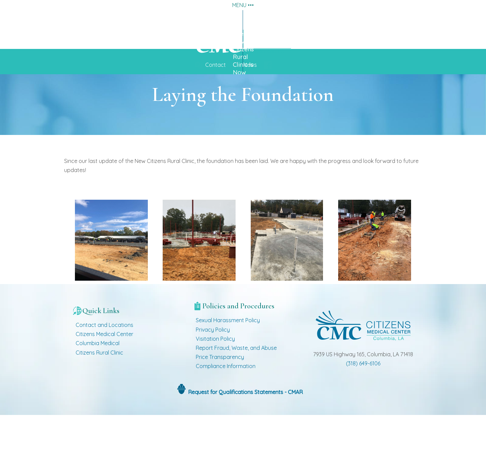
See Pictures (374, 51)
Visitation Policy (215, 398)
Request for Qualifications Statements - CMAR (245, 451)
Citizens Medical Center (104, 393)
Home (461, 19)
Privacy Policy (213, 388)
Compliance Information (225, 425)
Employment (402, 19)
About (160, 19)
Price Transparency (220, 416)
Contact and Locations (104, 384)
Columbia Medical (97, 402)
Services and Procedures (234, 19)
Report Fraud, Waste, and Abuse (236, 407)
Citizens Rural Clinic (99, 411)
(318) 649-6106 (363, 422)
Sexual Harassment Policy (228, 379)
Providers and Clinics (326, 19)
